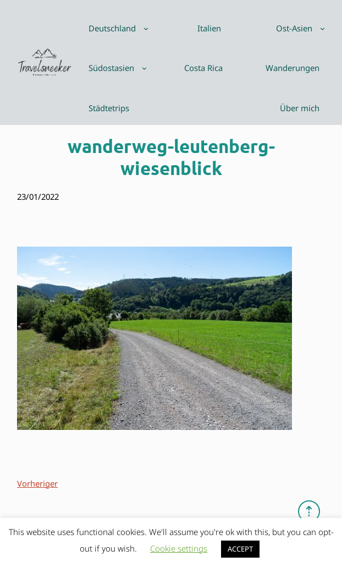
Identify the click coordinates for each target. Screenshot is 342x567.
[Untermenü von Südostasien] (144, 68)
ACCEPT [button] (240, 549)
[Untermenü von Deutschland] (146, 28)
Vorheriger (37, 483)
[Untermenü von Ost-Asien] (322, 28)
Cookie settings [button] (178, 548)
